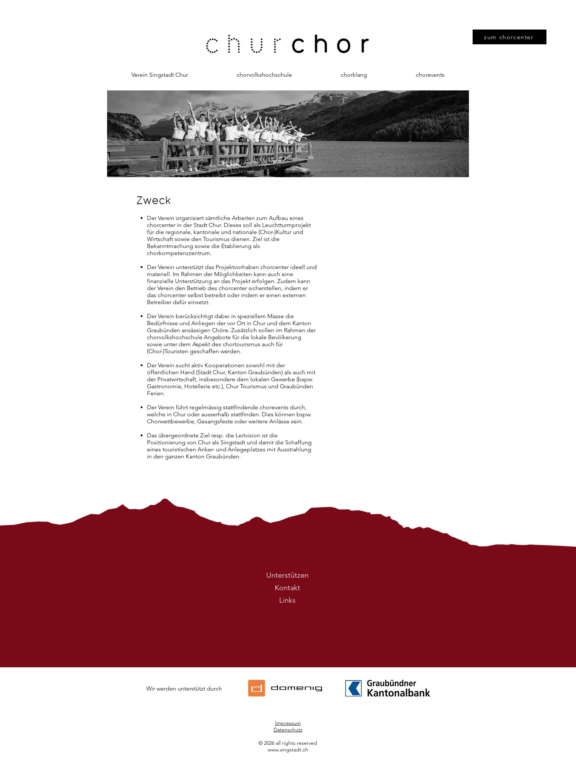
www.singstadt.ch (288, 749)
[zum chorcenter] (509, 37)
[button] (159, 75)
